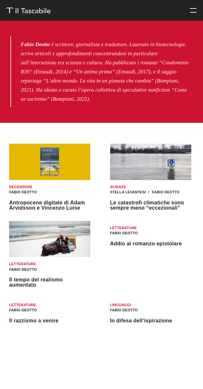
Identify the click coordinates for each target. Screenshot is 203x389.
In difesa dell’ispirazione (141, 320)
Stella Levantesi (128, 192)
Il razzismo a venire (33, 320)
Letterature (22, 264)
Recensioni (20, 187)
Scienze (118, 187)
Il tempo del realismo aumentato (36, 282)
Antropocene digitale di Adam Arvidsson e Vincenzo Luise (47, 205)
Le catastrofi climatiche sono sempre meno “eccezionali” (147, 205)
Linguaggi (120, 305)
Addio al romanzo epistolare (146, 243)
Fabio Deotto (23, 192)
